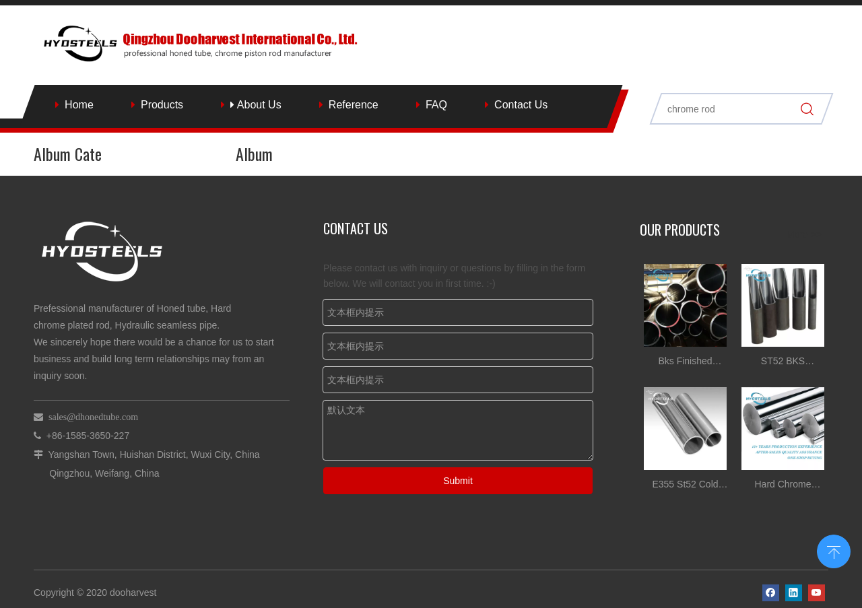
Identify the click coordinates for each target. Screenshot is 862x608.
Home (79, 104)
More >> (804, 234)
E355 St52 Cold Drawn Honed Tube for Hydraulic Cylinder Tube (685, 486)
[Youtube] (816, 592)
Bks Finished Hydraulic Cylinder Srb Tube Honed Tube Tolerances (685, 363)
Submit (458, 480)
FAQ (436, 104)
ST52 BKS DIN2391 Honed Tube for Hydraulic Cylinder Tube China (783, 363)
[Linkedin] (793, 592)
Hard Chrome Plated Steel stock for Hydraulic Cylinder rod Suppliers (782, 486)
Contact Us (521, 104)
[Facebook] (770, 592)
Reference (353, 104)
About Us (255, 104)
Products (162, 104)
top (834, 550)
